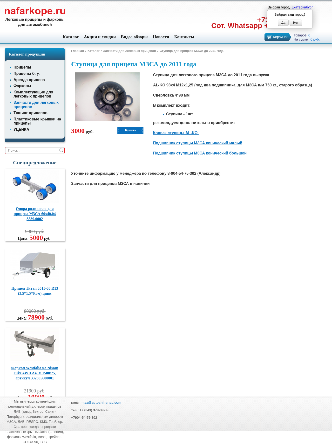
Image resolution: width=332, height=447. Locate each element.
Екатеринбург (302, 7)
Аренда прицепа (29, 80)
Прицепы (22, 67)
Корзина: (280, 37)
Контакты (184, 37)
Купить (130, 130)
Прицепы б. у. (27, 73)
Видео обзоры (134, 37)
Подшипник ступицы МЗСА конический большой (200, 153)
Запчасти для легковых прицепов (129, 51)
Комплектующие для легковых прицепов (33, 94)
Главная (77, 51)
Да (283, 22)
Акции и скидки (100, 37)
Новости (161, 37)
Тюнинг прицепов (30, 113)
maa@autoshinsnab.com (101, 403)
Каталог (71, 37)
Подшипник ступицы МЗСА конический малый (197, 143)
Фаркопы (22, 86)
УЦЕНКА (21, 129)
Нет (295, 22)
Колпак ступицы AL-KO (176, 133)
